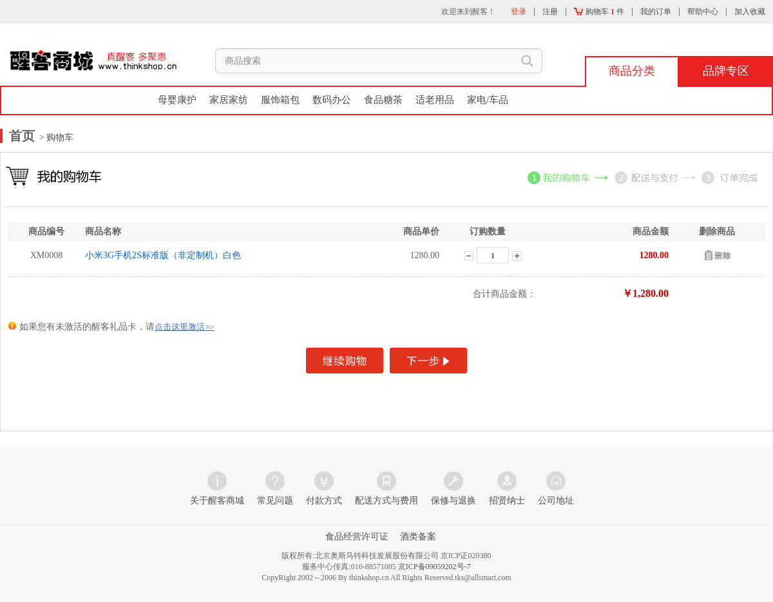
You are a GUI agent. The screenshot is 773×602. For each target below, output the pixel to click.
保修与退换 (453, 500)
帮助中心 (702, 11)
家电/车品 (487, 100)
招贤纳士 (507, 500)
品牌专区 (726, 70)
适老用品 (434, 100)
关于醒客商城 (217, 500)
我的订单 (655, 11)
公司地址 (556, 500)
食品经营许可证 (356, 536)
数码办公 (331, 100)
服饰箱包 (280, 100)
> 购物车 (55, 137)
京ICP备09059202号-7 (434, 566)
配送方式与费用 (386, 500)
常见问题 (275, 500)
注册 (550, 11)
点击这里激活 (185, 327)
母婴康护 (177, 100)
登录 (518, 11)
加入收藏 (749, 11)
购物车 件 (599, 11)
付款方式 (324, 500)
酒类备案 (418, 536)
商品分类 (632, 70)
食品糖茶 (383, 100)
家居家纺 (228, 100)
